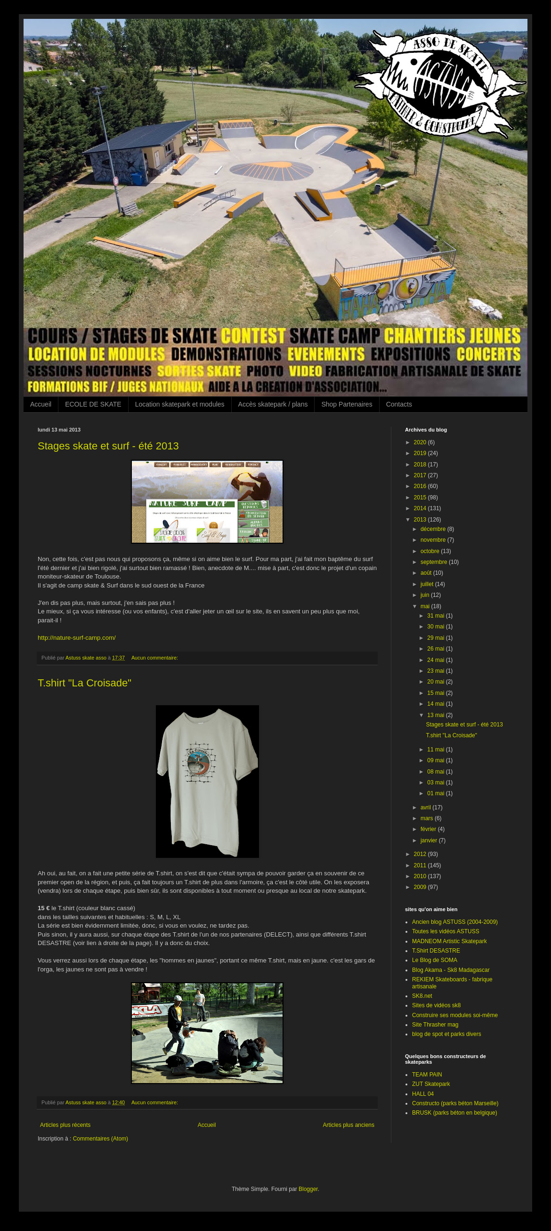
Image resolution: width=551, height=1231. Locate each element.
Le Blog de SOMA (434, 960)
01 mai (436, 793)
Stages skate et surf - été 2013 (108, 446)
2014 (421, 508)
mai (426, 606)
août (427, 573)
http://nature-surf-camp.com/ (77, 637)
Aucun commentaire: (155, 657)
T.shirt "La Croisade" (84, 683)
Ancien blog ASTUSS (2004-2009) (455, 922)
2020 (421, 442)
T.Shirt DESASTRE (436, 950)
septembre (435, 562)
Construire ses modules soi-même (455, 1015)
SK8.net (422, 996)
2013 (421, 519)
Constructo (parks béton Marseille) (455, 1103)
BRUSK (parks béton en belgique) (454, 1112)
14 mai (436, 704)
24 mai (436, 660)
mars (428, 818)
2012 (421, 854)
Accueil (40, 404)
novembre (434, 540)
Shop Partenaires (346, 404)
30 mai (436, 626)
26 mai (436, 648)
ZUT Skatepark (431, 1084)
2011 (421, 865)
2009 (421, 887)
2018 (421, 464)
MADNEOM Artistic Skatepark (449, 941)
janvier (430, 840)
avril (426, 807)
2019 (421, 453)
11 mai (436, 749)
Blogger (308, 1189)
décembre (434, 529)
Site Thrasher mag (435, 1024)
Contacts (399, 404)
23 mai (436, 671)
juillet (428, 584)
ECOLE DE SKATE (93, 404)
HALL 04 (423, 1094)
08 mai (436, 771)
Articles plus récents (65, 1125)
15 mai (436, 693)
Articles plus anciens (348, 1125)
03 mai (436, 782)
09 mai (436, 760)
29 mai (436, 638)
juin (426, 595)
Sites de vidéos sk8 (436, 1005)
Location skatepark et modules (180, 404)
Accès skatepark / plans (273, 404)
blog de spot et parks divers (446, 1034)
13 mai (436, 715)
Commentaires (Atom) (100, 1138)
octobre (431, 551)
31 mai (436, 615)
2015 (421, 497)
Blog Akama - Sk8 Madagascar (451, 970)
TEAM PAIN (427, 1074)
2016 (421, 486)
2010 (421, 876)
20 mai (436, 681)
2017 (421, 475)
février (429, 829)
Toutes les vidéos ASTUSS (445, 931)
